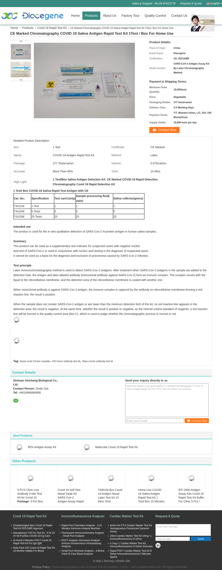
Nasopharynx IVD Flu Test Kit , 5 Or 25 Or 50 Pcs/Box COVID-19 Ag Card (34, 534)
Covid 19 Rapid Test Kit (52, 27)
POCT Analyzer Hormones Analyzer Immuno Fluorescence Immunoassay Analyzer (81, 543)
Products (91, 15)
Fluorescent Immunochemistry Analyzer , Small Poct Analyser (83, 534)
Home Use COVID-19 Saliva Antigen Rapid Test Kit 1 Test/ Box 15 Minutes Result (151, 497)
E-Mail (97, 561)
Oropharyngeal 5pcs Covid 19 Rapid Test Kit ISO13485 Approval (32, 527)
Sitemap (109, 561)
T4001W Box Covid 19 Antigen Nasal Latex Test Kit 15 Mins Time (110, 495)
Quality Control (155, 15)
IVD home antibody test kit (66, 361)
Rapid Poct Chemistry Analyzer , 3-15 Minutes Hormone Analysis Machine (82, 527)
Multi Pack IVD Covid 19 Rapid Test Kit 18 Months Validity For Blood (34, 549)
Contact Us (179, 15)
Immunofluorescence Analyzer (83, 516)
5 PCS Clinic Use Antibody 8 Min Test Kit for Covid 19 (29, 493)
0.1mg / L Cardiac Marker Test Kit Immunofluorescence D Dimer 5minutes (131, 545)
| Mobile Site (122, 561)
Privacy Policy (41, 567)
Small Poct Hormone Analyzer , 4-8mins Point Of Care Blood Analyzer (83, 552)
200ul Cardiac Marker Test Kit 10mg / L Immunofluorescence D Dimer (131, 537)
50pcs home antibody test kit (97, 361)
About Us (109, 15)
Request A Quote (191, 3)
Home (75, 15)
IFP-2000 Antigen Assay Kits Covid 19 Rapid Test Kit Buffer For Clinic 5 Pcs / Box (191, 497)
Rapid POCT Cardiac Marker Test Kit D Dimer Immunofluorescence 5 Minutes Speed (131, 553)
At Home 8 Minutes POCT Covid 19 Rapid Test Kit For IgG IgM (32, 542)
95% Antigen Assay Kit (42, 447)
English (216, 3)
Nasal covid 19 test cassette (35, 361)
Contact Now (167, 130)
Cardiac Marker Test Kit (126, 516)
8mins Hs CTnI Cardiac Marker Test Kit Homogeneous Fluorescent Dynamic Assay (131, 528)
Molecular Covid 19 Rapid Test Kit (116, 447)
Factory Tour (130, 15)
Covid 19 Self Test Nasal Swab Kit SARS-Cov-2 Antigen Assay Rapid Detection (71, 497)
